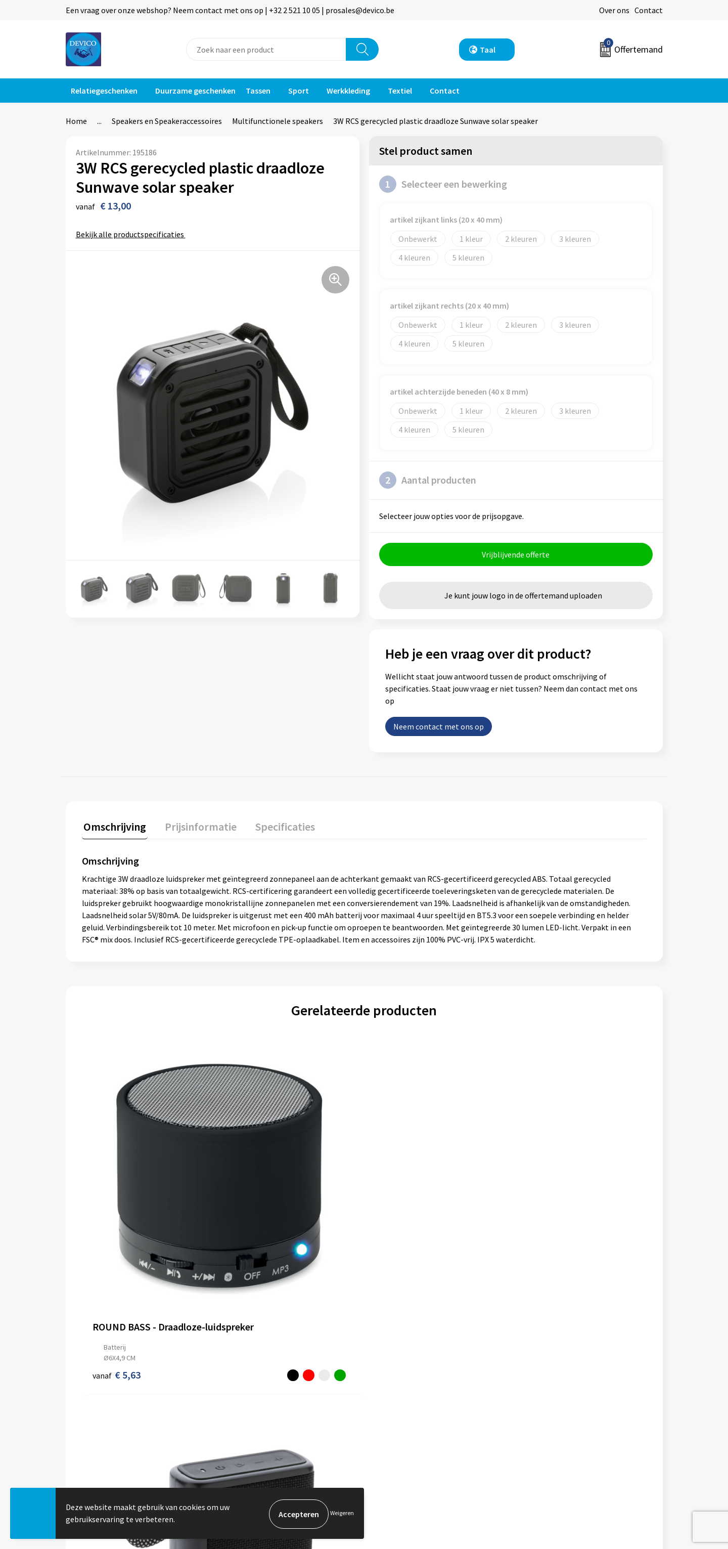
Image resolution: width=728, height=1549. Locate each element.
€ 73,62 (542, 1230)
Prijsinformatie (255, 1366)
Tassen (258, 90)
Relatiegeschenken (104, 90)
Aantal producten (427, 480)
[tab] (113, 829)
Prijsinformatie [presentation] (196, 827)
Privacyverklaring (554, 1366)
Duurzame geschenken (195, 90)
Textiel (400, 90)
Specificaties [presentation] (276, 827)
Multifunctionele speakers (277, 121)
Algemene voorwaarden (565, 1351)
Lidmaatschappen (260, 1412)
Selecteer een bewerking (443, 184)
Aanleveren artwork (263, 1381)
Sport (298, 90)
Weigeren (342, 1514)
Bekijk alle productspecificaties (133, 234)
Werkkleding (348, 90)
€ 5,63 (117, 1230)
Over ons (614, 10)
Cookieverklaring (553, 1381)
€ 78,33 (401, 1230)
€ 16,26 (260, 1241)
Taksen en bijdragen (263, 1397)
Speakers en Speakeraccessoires (167, 121)
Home (76, 121)
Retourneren (399, 1366)
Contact (648, 10)
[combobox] (266, 49)
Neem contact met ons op (438, 728)
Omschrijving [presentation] (113, 827)
